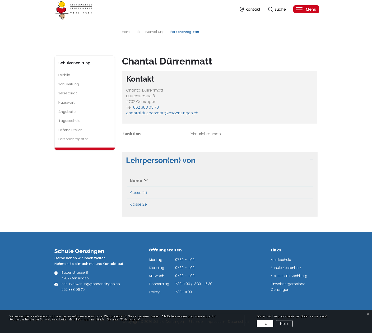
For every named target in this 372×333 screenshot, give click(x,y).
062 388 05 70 (146, 107)
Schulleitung (68, 84)
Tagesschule (69, 120)
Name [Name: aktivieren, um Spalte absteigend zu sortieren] (136, 180)
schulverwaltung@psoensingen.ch (90, 284)
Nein (284, 323)
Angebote (67, 111)
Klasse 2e (138, 204)
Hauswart (66, 102)
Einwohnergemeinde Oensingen (288, 287)
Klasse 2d (138, 192)
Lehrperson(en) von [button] (160, 160)
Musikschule (281, 259)
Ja (265, 323)
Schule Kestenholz (286, 267)
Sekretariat (67, 93)
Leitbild (64, 75)
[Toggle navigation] (306, 9)
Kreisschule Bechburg (289, 275)
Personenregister (73, 140)
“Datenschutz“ (130, 319)
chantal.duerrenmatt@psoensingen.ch (162, 113)
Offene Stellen (70, 130)
